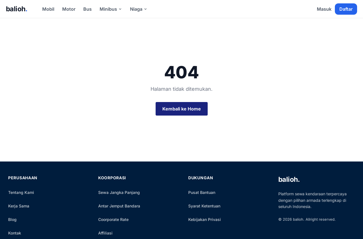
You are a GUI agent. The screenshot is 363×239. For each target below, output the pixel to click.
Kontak (14, 233)
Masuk (324, 9)
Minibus (111, 9)
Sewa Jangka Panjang (119, 192)
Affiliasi (105, 233)
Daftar (346, 9)
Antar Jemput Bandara (119, 205)
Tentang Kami (21, 192)
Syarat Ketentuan (204, 205)
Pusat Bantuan (201, 192)
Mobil (48, 9)
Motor (68, 9)
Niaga (138, 9)
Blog (12, 219)
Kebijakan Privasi (204, 219)
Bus (87, 9)
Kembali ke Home (181, 109)
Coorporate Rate (113, 219)
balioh (17, 9)
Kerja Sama (18, 205)
